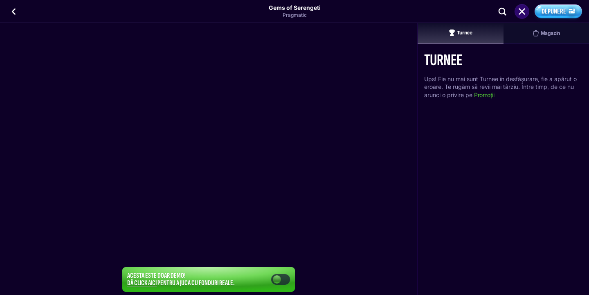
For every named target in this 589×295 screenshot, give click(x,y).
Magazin (546, 33)
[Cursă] (522, 11)
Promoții (484, 94)
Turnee (460, 33)
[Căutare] (502, 11)
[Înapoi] (14, 11)
